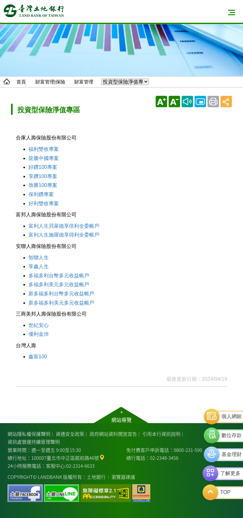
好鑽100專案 (42, 167)
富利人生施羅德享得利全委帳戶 (63, 234)
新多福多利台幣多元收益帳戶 (61, 293)
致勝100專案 (42, 185)
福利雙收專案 (43, 149)
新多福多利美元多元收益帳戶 (61, 302)
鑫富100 (37, 356)
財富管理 (83, 81)
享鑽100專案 (42, 176)
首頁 (21, 81)
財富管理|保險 (50, 81)
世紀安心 (38, 325)
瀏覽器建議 (123, 476)
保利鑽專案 (41, 194)
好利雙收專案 (43, 203)
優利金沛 (38, 334)
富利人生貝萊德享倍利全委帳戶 (63, 226)
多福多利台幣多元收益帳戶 (58, 275)
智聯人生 (38, 257)
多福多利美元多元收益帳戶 (58, 284)
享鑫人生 (38, 266)
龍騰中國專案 (43, 158)
